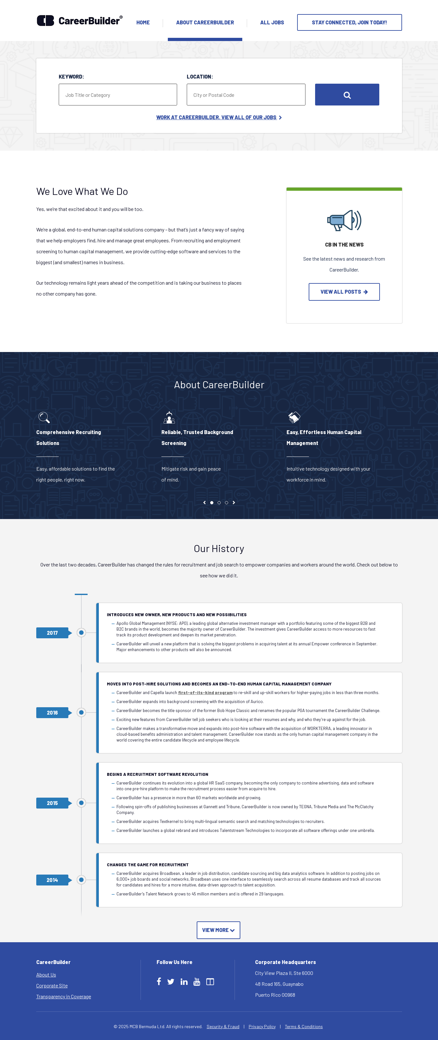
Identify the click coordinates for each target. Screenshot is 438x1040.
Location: (200, 76)
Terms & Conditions (304, 1026)
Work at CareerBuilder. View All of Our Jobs (219, 117)
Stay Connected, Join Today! (349, 22)
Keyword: (71, 76)
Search (347, 94)
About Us (46, 974)
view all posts (344, 292)
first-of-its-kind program (205, 692)
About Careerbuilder (205, 22)
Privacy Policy (262, 1026)
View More (218, 930)
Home (143, 22)
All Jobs (272, 22)
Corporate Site (52, 985)
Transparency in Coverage (63, 996)
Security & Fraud (223, 1026)
